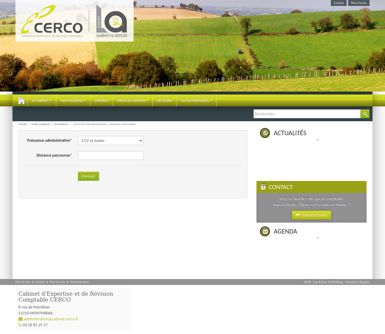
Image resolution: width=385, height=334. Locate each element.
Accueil (21, 100)
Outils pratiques (196, 100)
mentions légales (357, 282)
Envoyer (88, 176)
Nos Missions (73, 100)
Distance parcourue (53, 155)
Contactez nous (311, 215)
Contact (339, 3)
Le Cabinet (42, 100)
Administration (79, 282)
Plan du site (22, 282)
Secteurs (164, 100)
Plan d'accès (359, 3)
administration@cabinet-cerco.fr (51, 319)
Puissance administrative (48, 140)
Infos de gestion (133, 100)
